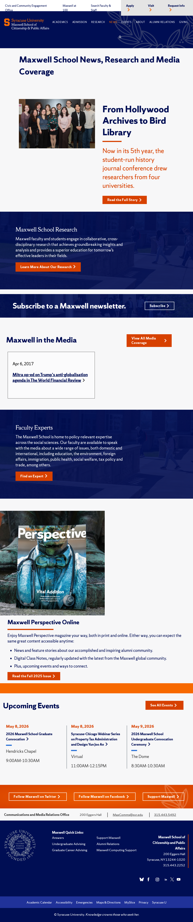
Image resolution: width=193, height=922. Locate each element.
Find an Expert (34, 476)
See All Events (163, 705)
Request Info (176, 6)
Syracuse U (159, 902)
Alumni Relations (162, 22)
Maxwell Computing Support (116, 850)
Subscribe (159, 306)
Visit (151, 6)
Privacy (143, 902)
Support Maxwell (163, 796)
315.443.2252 (174, 865)
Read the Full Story (124, 200)
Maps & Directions (108, 902)
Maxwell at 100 (69, 8)
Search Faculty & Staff (101, 8)
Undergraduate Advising (68, 844)
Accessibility (64, 902)
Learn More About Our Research (48, 267)
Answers (58, 837)
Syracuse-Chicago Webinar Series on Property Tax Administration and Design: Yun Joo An (95, 739)
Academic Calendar (39, 902)
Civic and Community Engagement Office (26, 8)
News (113, 22)
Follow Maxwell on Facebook (104, 796)
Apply (130, 6)
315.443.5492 (165, 815)
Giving (183, 22)
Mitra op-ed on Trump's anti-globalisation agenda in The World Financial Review (50, 377)
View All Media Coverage (149, 340)
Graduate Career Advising (69, 850)
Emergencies (84, 902)
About (140, 22)
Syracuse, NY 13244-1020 (166, 859)
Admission (79, 22)
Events (126, 22)
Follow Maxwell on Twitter (37, 796)
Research (98, 22)
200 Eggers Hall (174, 854)
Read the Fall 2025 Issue (33, 676)
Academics (60, 22)
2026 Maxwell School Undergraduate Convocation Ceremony (152, 739)
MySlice (129, 902)
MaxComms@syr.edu (128, 815)
